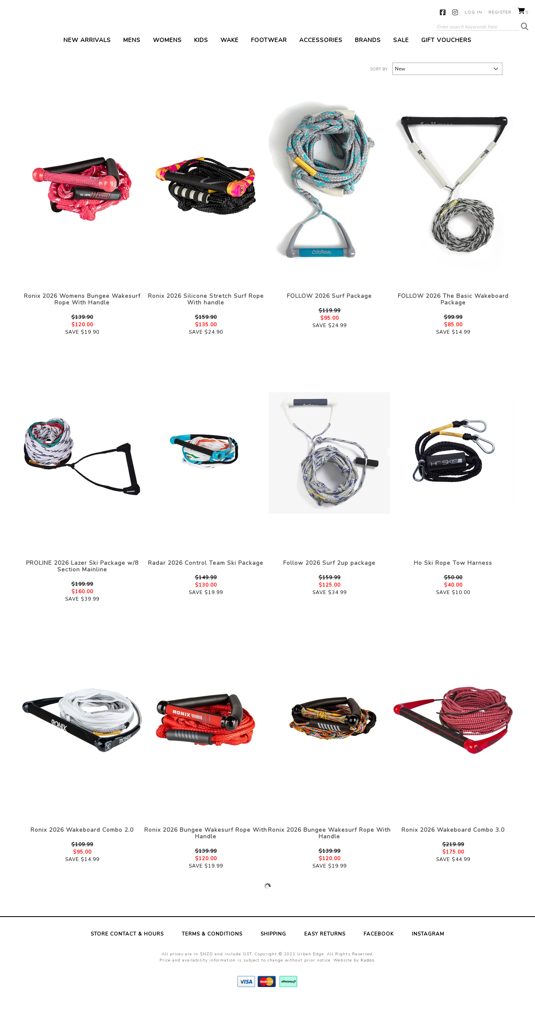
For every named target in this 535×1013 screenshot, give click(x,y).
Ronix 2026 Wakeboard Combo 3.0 (452, 843)
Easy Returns (324, 947)
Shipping (273, 947)
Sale (401, 53)
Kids (201, 53)
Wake (230, 53)
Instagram (455, 12)
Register (500, 12)
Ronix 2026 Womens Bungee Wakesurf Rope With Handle (82, 312)
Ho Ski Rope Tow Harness (453, 576)
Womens (167, 53)
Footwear (269, 53)
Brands (368, 53)
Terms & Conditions (212, 947)
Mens (132, 53)
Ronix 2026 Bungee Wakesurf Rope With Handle (205, 846)
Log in (473, 12)
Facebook (443, 12)
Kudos (367, 973)
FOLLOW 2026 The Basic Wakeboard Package (453, 312)
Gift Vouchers (446, 53)
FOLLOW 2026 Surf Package (329, 309)
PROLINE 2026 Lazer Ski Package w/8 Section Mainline (82, 579)
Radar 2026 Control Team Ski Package (205, 576)
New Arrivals (87, 53)
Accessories (321, 53)
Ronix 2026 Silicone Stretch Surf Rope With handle (206, 312)
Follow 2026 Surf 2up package (329, 576)
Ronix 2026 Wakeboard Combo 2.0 (82, 843)
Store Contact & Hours (127, 947)
